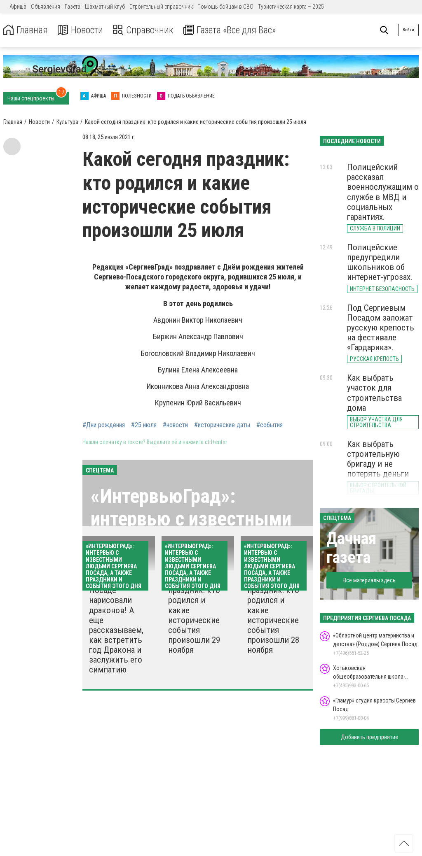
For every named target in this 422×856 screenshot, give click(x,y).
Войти (408, 30)
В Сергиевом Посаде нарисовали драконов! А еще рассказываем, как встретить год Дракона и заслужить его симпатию (116, 625)
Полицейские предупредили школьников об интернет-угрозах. (380, 262)
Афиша (17, 6)
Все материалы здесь (369, 580)
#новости (175, 425)
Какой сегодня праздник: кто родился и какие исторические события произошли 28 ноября (274, 615)
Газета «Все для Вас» (234, 30)
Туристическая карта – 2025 (291, 6)
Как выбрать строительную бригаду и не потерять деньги (378, 459)
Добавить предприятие (369, 737)
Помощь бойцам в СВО (225, 6)
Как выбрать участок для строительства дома (374, 392)
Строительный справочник (161, 6)
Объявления (45, 6)
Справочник (145, 30)
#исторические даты (222, 425)
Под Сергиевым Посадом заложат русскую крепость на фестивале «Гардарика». (380, 328)
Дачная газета (351, 548)
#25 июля (144, 425)
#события (269, 425)
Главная (26, 30)
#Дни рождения (103, 425)
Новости (82, 30)
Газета (72, 6)
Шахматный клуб (105, 6)
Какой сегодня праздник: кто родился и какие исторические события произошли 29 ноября (195, 615)
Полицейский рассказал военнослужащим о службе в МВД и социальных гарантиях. (383, 192)
